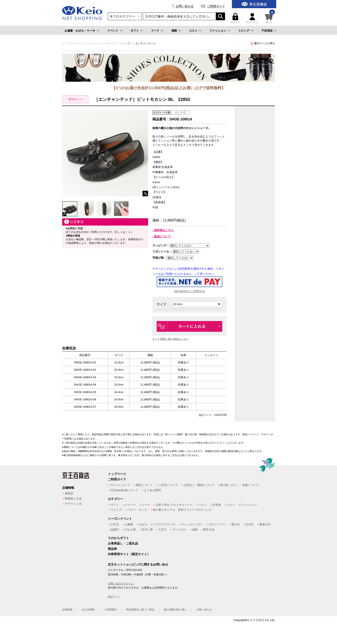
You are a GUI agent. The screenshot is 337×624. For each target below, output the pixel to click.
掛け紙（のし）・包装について (239, 485)
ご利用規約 (110, 609)
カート (269, 18)
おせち (143, 524)
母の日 (235, 524)
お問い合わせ (185, 6)
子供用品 (267, 30)
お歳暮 (129, 524)
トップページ (117, 474)
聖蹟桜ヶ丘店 (73, 498)
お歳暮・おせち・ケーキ (79, 30)
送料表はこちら (164, 230)
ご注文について (168, 485)
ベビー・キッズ (137, 509)
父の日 (249, 524)
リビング (243, 30)
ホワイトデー (217, 524)
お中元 (115, 524)
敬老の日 (265, 524)
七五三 (162, 529)
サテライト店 (73, 503)
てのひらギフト (118, 538)
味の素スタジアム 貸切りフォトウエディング (182, 509)
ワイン (202, 504)
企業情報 (67, 609)
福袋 (195, 529)
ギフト (134, 30)
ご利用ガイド (216, 6)
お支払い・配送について (199, 485)
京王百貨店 (257, 620)
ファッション (217, 30)
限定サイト (114, 596)
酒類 (174, 30)
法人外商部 (88, 609)
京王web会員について (124, 490)
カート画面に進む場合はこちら (170, 338)
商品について (144, 485)
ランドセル (179, 529)
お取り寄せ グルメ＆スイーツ (174, 504)
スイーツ (130, 504)
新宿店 (69, 493)
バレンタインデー (192, 524)
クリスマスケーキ (164, 524)
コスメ (193, 30)
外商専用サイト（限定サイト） (129, 554)
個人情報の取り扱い (175, 609)
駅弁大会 (208, 529)
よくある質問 (152, 490)
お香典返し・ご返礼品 (123, 543)
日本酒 (216, 504)
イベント (112, 30)
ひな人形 (130, 529)
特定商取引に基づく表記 (140, 609)
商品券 (112, 548)
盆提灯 (115, 529)
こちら (129, 232)
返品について (162, 236)
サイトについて (120, 485)
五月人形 (147, 529)
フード (155, 30)
